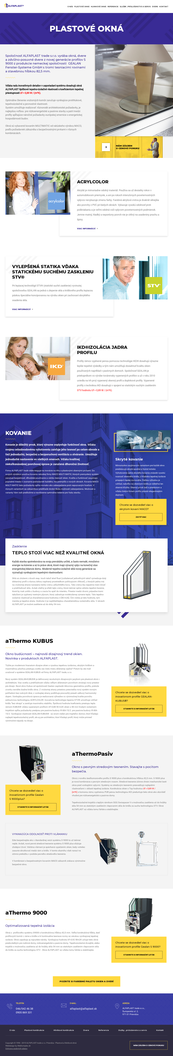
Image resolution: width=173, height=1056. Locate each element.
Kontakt (163, 7)
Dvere (155, 7)
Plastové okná (81, 7)
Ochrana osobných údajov (16, 1048)
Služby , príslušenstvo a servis (135, 7)
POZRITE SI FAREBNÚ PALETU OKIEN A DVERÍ (87, 981)
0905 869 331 (24, 1012)
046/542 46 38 (24, 1008)
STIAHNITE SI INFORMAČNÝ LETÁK (138, 709)
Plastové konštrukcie (34, 1030)
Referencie (113, 7)
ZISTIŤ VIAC (141, 517)
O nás (70, 7)
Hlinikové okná (98, 7)
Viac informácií (86, 228)
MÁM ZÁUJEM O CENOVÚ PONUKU (148, 1045)
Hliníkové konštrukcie (64, 1030)
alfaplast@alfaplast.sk (83, 1008)
